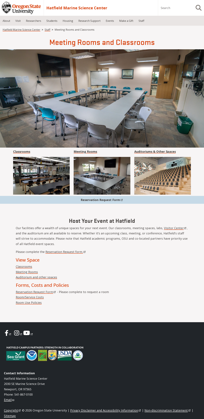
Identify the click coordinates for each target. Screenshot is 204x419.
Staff (47, 29)
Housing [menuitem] (68, 21)
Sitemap (10, 416)
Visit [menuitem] (18, 21)
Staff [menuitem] (141, 21)
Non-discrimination (167, 410)
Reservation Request (102, 200)
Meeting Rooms (27, 272)
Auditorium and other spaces (36, 277)
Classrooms (24, 266)
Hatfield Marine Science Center (76, 7)
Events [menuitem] (110, 21)
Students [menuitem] (51, 21)
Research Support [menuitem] (89, 21)
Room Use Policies (29, 303)
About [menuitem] (6, 21)
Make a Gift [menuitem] (126, 21)
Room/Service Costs (30, 297)
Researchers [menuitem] (33, 21)
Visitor (175, 228)
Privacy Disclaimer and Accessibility (105, 410)
